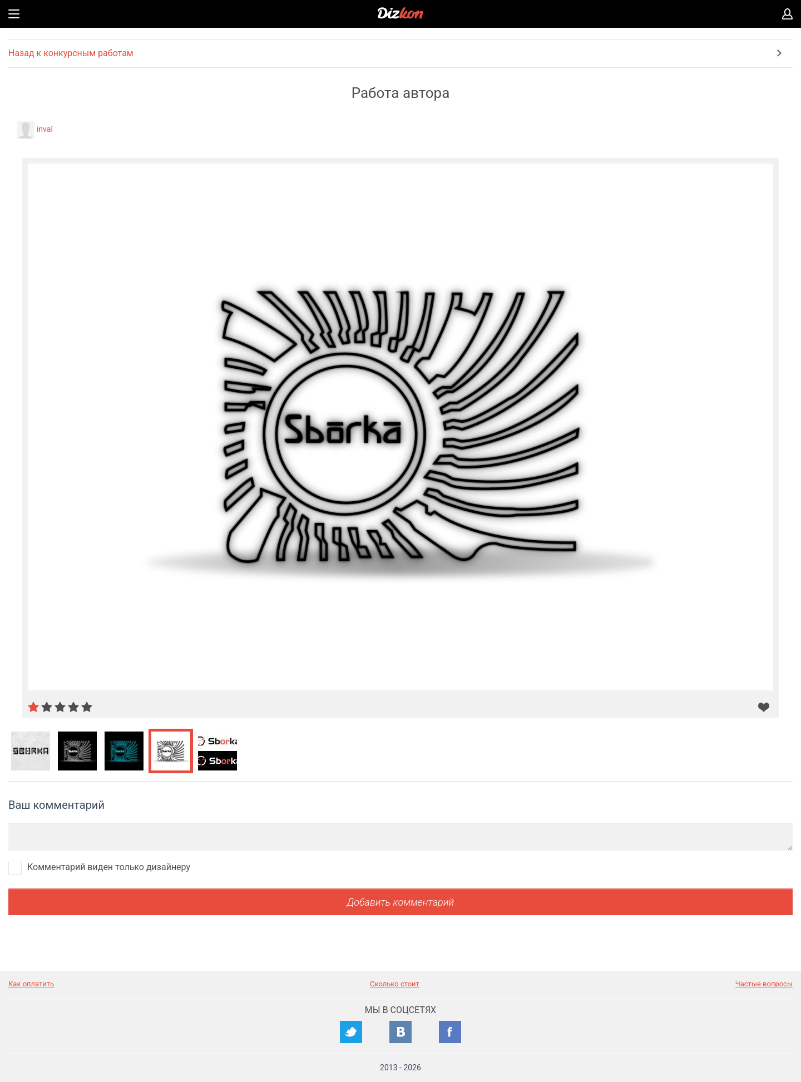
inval (45, 129)
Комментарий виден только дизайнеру (108, 867)
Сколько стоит (394, 984)
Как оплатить (31, 984)
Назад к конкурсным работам (71, 53)
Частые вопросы (764, 984)
